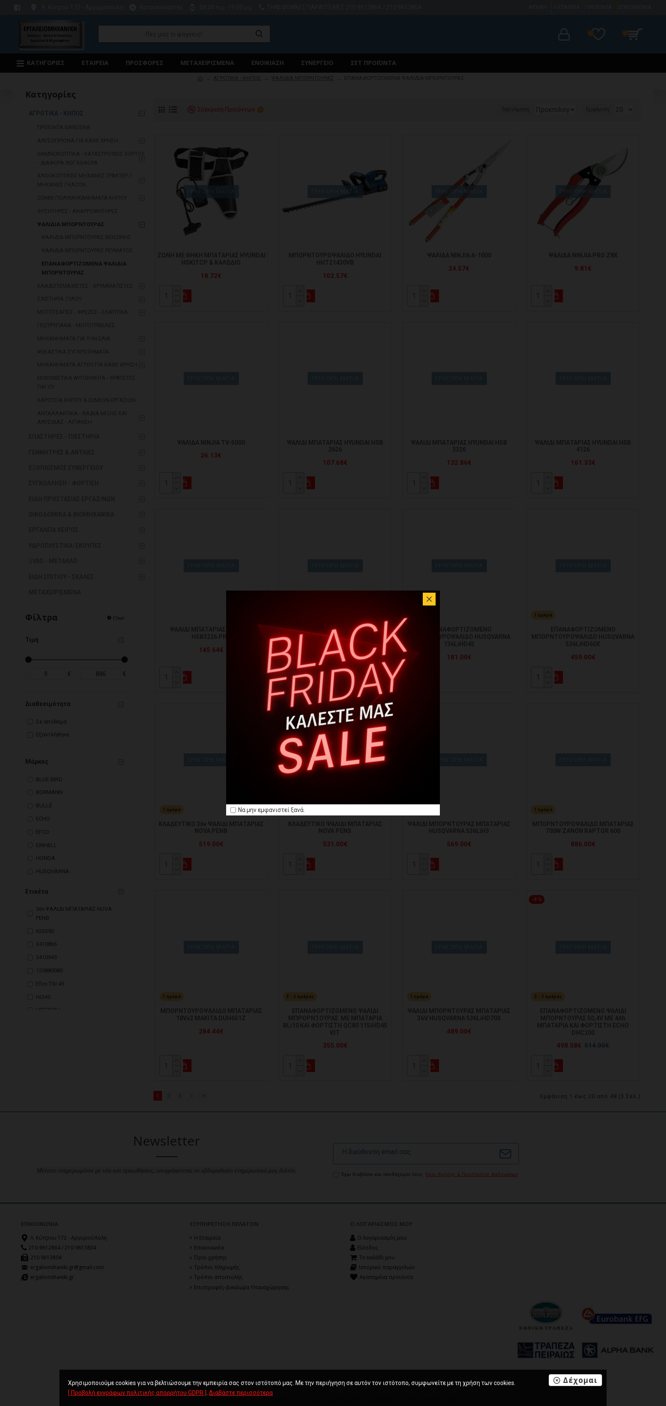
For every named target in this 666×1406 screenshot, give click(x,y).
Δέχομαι (580, 1380)
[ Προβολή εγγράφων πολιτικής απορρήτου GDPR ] (137, 1392)
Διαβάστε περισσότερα (241, 1392)
